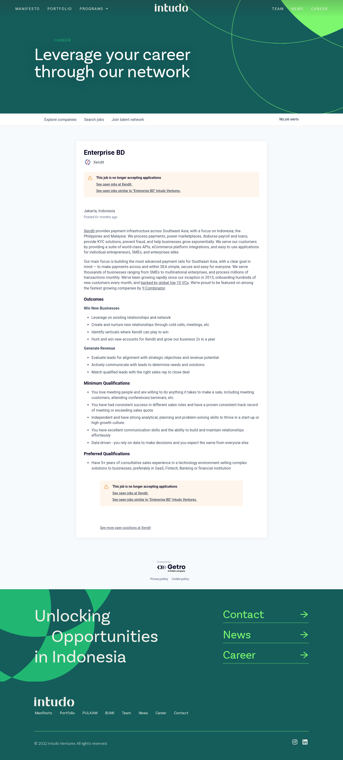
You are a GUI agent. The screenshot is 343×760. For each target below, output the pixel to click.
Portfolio (59, 8)
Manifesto (27, 8)
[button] (43, 713)
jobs (94, 119)
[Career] (266, 655)
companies (60, 119)
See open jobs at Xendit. (114, 184)
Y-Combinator (153, 288)
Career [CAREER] (319, 8)
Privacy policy (159, 579)
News (297, 8)
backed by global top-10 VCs (165, 282)
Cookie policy (180, 579)
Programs (94, 8)
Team (278, 8)
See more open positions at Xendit (125, 528)
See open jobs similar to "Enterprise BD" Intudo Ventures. (138, 191)
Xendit (89, 231)
